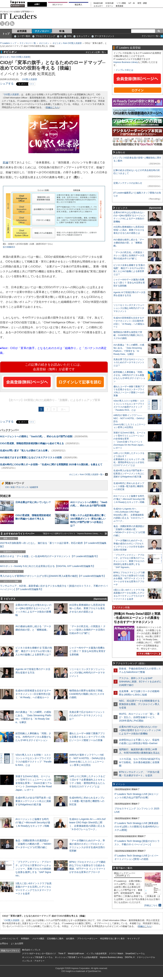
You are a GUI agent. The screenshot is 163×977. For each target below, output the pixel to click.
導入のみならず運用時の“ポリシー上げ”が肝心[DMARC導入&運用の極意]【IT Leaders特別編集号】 (53, 576)
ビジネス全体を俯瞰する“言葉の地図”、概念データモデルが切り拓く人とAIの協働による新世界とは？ (33, 651)
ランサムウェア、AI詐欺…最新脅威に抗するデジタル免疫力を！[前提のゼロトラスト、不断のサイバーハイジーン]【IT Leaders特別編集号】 (54, 587)
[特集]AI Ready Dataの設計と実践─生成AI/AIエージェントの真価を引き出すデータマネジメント (137, 618)
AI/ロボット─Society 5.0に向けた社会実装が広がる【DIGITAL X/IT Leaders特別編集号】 (47, 566)
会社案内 (70, 938)
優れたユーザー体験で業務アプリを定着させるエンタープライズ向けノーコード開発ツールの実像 (87, 737)
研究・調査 (142, 3)
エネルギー (98, 6)
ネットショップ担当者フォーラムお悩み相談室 (76, 957)
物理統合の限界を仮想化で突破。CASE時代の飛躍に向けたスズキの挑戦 (87, 694)
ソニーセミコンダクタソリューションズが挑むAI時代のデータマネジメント (87, 672)
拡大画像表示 (9, 247)
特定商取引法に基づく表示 (112, 938)
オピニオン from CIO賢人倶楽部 (67, 43)
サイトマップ (133, 938)
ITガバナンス (22, 487)
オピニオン (44, 43)
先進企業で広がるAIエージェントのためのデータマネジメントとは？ (87, 715)
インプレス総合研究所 (96, 953)
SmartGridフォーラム (135, 953)
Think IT (62, 953)
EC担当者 (110, 3)
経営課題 (22, 31)
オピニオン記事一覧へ (96, 52)
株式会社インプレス (31, 950)
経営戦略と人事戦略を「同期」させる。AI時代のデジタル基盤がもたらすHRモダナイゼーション (33, 737)
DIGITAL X (130, 957)
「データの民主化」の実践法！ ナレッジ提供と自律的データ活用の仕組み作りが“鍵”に (87, 629)
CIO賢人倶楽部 (29, 79)
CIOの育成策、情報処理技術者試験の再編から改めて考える (32, 443)
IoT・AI (132, 3)
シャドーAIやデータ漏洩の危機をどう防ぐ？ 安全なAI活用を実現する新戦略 (87, 651)
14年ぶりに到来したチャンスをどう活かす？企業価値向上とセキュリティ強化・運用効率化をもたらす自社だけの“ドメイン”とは (128, 459)
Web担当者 (98, 3)
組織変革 (34, 487)
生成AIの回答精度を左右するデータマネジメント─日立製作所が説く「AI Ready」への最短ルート (33, 694)
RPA (69, 36)
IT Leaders (18, 16)
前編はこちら (52, 107)
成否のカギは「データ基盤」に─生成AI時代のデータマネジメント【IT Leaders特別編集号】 (49, 556)
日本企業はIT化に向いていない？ (33, 502)
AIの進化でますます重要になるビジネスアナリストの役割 (31, 457)
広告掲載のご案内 (55, 938)
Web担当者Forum (76, 953)
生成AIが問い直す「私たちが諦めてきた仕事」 (25, 450)
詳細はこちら (151, 905)
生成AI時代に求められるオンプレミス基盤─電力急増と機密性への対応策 (87, 801)
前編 (5, 162)
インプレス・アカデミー (33, 961)
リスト (31, 84)
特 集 (62, 31)
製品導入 (78, 5)
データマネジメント (104, 36)
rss (12, 23)
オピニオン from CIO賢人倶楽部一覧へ (88, 474)
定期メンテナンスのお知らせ (127, 183)
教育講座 (119, 6)
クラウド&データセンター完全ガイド (39, 953)
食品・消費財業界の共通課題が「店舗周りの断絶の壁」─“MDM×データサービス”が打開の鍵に (33, 844)
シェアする (7, 83)
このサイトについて (9, 938)
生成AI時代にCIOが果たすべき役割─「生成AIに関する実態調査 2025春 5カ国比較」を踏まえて (51, 464)
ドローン (109, 6)
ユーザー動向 (23, 36)
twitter (2, 23)
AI (61, 36)
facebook (7, 23)
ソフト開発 (121, 3)
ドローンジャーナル (146, 957)
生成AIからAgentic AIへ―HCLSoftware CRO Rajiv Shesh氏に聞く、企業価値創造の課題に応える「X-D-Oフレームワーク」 (128, 514)
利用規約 (25, 938)
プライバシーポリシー (87, 938)
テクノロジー (42, 31)
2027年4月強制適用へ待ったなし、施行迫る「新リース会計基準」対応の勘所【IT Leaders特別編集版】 (53, 545)
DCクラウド (58, 5)
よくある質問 (17, 943)
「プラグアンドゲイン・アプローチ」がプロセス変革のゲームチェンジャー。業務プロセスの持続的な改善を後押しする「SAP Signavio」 (33, 869)
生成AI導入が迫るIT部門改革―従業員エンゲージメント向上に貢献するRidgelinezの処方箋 (33, 801)
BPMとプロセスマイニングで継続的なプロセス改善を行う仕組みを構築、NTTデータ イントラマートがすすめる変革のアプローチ (129, 578)
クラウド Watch (116, 953)
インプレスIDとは (124, 70)
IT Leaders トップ (8, 43)
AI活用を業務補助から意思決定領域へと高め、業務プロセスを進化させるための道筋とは (87, 608)
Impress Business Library (125, 62)
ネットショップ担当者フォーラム (37, 957)
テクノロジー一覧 (28, 43)
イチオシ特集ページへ (148, 654)
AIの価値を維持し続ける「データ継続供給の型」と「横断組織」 (128, 242)
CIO (7, 487)
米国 (13, 487)
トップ (6, 33)
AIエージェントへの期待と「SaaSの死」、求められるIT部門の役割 (36, 436)
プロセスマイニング (45, 36)
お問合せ (4, 943)
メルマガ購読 (38, 938)
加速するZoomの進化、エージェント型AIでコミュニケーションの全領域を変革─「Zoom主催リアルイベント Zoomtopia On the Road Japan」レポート (33, 783)
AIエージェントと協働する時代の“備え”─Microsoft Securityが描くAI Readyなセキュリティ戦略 (32, 822)
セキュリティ (83, 36)
